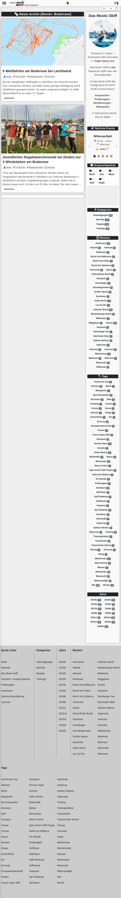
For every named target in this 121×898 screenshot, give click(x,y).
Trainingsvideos (102, 536)
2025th (102, 626)
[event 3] (107, 156)
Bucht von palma (103, 261)
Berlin (110, 386)
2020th (110, 613)
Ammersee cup (103, 382)
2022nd (109, 617)
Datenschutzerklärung (12, 696)
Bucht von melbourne (103, 256)
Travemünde (103, 541)
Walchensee (103, 354)
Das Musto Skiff (9, 673)
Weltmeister (102, 572)
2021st (95, 617)
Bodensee (102, 252)
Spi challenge (102, 510)
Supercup (102, 523)
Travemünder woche (102, 545)
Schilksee (103, 488)
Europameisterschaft (102, 426)
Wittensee (102, 367)
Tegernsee (102, 345)
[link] (42, 60)
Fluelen (103, 430)
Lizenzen (6, 702)
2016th (110, 604)
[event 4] (111, 156)
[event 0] (94, 156)
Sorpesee (103, 327)
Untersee (95, 349)
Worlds (108, 585)
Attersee (110, 247)
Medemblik (96, 457)
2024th (110, 622)
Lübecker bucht (103, 309)
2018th (110, 608)
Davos (111, 270)
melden (103, 149)
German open (103, 444)
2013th (96, 600)
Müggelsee (95, 323)
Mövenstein (103, 461)
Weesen (102, 567)
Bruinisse (97, 399)
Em (112, 417)
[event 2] (103, 156)
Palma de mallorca (102, 474)
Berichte (102, 220)
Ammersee (103, 243)
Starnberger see (102, 332)
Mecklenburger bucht (103, 314)
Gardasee (103, 279)
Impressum (7, 690)
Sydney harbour (102, 340)
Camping (96, 404)
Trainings (102, 228)
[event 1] (98, 156)
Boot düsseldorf (102, 395)
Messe (111, 457)
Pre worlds (103, 479)
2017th (96, 608)
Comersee (96, 270)
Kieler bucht (103, 301)
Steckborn (103, 514)
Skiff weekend (102, 496)
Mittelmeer (103, 318)
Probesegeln (103, 483)
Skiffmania (103, 501)
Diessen (96, 412)
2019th (96, 613)
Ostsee (111, 323)
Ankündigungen (103, 215)
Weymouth (103, 362)
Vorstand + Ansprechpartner (15, 679)
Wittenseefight (103, 581)
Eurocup (103, 421)
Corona (96, 408)
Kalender (6, 667)
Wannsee (111, 358)
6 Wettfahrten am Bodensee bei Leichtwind (37, 71)
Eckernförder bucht (103, 274)
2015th (96, 604)
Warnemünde (103, 563)
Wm (96, 585)
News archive (103, 466)
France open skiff (103, 435)
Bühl (111, 399)
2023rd (96, 622)
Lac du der (103, 305)
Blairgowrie (103, 390)
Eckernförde (98, 417)
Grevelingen (102, 283)
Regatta (103, 224)
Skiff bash (103, 492)
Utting (103, 554)
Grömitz (102, 448)
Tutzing (95, 549)
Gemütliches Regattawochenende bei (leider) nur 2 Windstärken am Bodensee (42, 159)
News (4, 662)
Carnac (110, 404)
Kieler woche (102, 452)
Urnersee (111, 349)
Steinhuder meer (102, 336)
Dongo (110, 412)
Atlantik (95, 247)
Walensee (95, 358)
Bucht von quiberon (102, 265)
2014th (110, 600)
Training (111, 532)
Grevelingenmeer (103, 287)
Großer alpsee (102, 292)
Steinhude (102, 519)
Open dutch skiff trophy (102, 470)
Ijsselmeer (103, 296)
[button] (116, 3)
